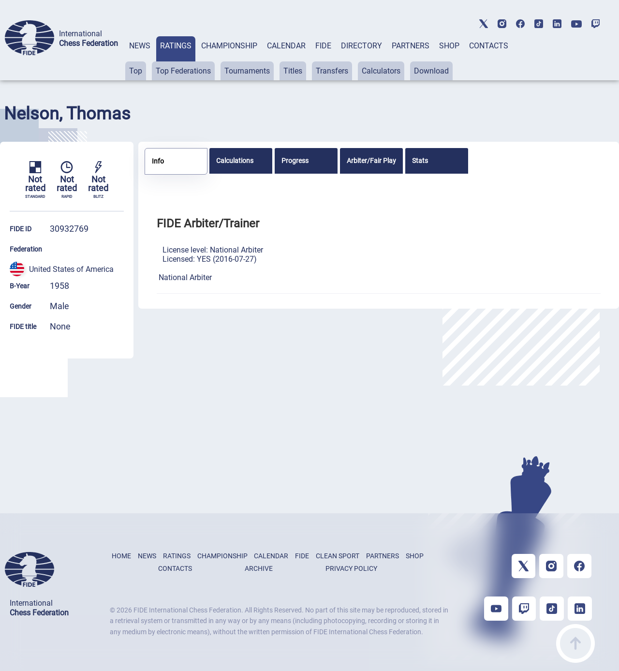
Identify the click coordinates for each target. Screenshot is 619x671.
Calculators (381, 70)
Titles (292, 70)
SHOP (449, 45)
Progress (295, 160)
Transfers (332, 70)
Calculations (234, 160)
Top (135, 70)
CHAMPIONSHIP (229, 45)
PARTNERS (410, 45)
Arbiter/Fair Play (371, 160)
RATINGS (176, 45)
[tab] (139, 58)
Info (158, 161)
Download (431, 70)
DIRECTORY (361, 45)
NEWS (139, 45)
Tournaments (247, 70)
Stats (420, 160)
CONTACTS (488, 45)
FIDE (323, 45)
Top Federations (183, 70)
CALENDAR (286, 45)
